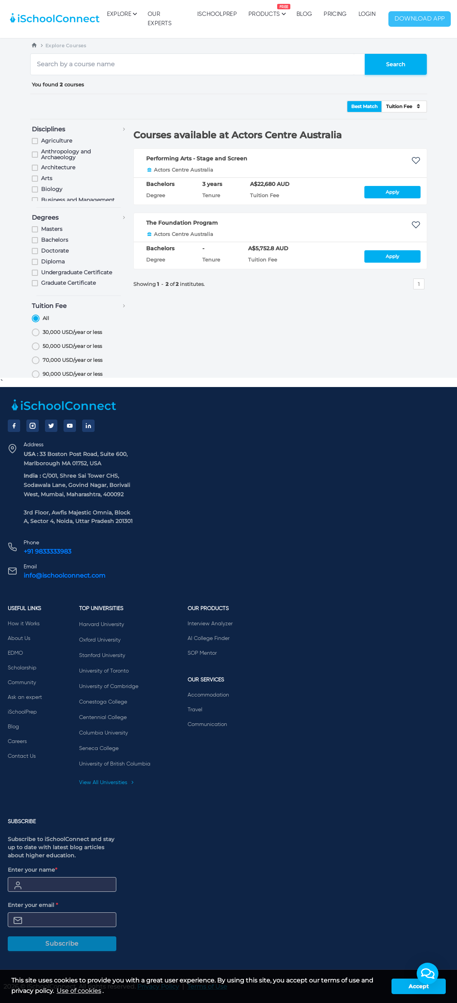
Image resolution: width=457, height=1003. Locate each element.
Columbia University (103, 733)
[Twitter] (51, 426)
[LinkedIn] (88, 426)
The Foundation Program (182, 222)
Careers (17, 741)
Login (367, 14)
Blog (304, 14)
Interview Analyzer (210, 623)
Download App (420, 19)
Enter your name (32, 869)
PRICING (335, 14)
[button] (427, 973)
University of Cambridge (108, 686)
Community (22, 682)
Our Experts (160, 18)
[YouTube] (70, 426)
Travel (195, 709)
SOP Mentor (202, 653)
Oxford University (100, 640)
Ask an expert (25, 697)
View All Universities (106, 782)
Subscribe (62, 943)
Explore (121, 14)
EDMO (15, 653)
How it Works (24, 623)
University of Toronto (104, 671)
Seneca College (99, 748)
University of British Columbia (114, 764)
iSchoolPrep (217, 14)
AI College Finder (208, 638)
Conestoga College (103, 702)
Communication (207, 724)
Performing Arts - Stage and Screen (196, 158)
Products (264, 10)
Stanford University (102, 655)
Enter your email (33, 904)
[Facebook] (14, 426)
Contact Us (22, 756)
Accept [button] (419, 986)
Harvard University (101, 624)
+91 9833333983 (47, 551)
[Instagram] (32, 426)
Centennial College (103, 717)
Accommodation (208, 695)
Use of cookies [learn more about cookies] (79, 990)
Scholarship (22, 668)
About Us (19, 638)
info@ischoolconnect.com (64, 575)
